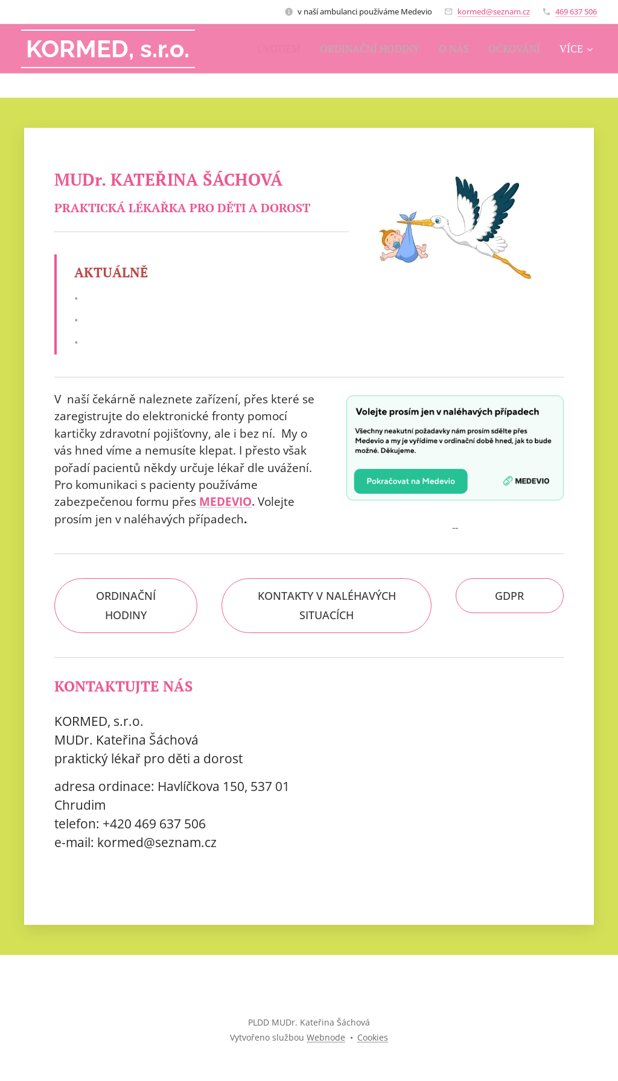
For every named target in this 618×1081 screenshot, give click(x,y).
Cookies (372, 1037)
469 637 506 (576, 11)
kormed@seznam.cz (493, 11)
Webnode (326, 1037)
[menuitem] (281, 49)
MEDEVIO (225, 501)
